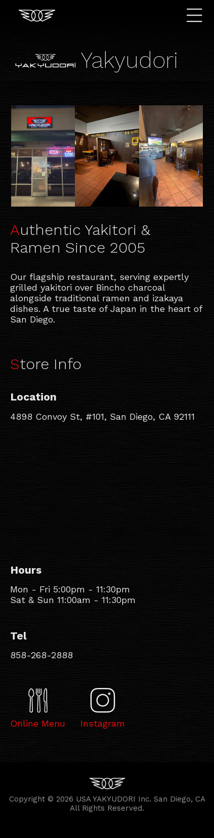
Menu (196, 15)
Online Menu (37, 723)
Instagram (102, 723)
